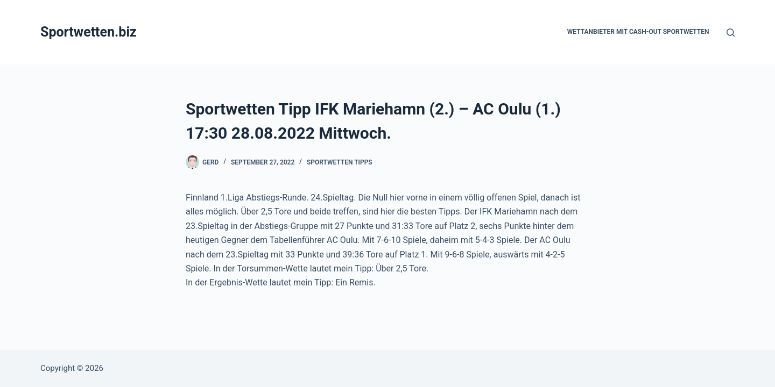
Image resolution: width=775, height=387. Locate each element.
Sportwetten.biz (88, 32)
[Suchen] (731, 32)
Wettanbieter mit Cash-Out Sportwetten (638, 31)
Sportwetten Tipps (339, 162)
